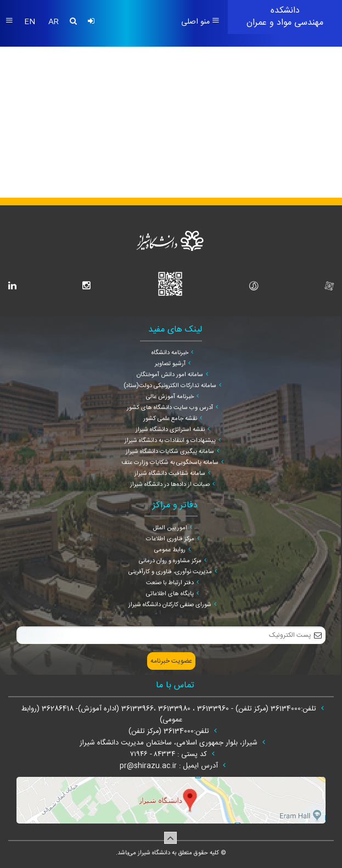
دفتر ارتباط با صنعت (170, 583)
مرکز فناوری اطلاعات (170, 539)
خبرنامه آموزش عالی (170, 397)
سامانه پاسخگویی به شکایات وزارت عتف (169, 463)
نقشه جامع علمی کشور (170, 419)
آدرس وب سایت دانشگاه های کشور (170, 408)
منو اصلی (200, 22)
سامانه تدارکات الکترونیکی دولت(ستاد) (170, 386)
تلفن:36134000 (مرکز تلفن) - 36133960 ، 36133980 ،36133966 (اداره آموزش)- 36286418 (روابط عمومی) (169, 714)
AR (53, 22)
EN (30, 22)
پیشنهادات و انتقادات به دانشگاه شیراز (170, 441)
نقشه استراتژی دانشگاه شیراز (170, 430)
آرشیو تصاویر (170, 364)
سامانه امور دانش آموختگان (170, 375)
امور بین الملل (170, 528)
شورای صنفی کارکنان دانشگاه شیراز (169, 605)
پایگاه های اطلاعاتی (170, 594)
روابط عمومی (170, 550)
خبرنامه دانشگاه (170, 353)
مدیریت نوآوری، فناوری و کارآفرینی (170, 572)
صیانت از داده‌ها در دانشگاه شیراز (170, 485)
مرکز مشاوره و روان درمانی (170, 561)
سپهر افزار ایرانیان (156, 862)
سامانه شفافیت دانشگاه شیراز (169, 474)
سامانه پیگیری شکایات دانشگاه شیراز (170, 452)
